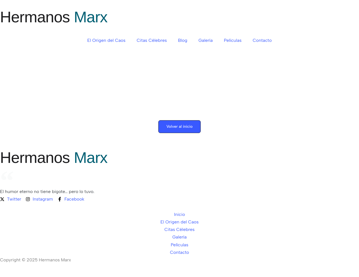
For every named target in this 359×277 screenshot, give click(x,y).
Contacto (262, 40)
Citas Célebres (152, 40)
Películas (232, 40)
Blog (182, 40)
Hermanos (53, 17)
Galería (205, 40)
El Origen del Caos (106, 40)
